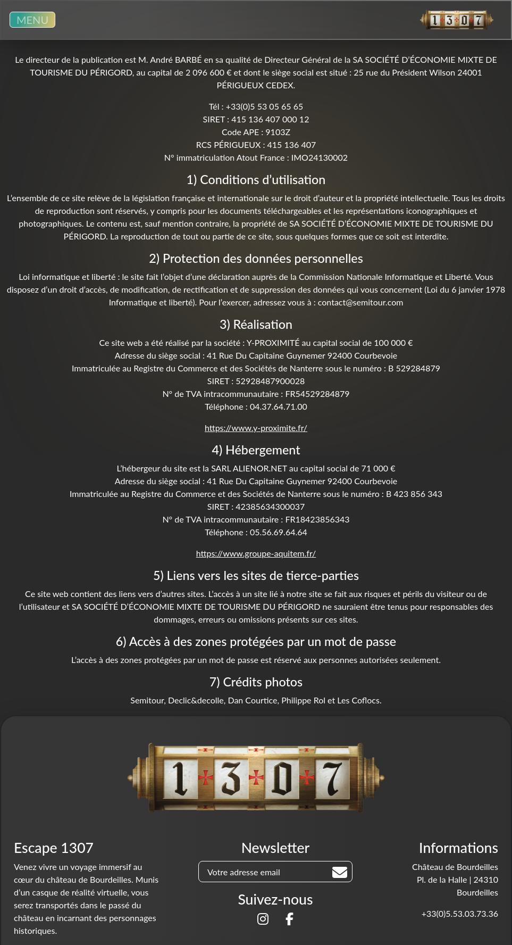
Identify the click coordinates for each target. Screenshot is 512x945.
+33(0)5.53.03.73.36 (460, 913)
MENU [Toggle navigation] (32, 19)
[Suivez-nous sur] (262, 920)
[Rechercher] (340, 872)
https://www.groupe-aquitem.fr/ (256, 553)
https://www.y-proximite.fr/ (256, 427)
